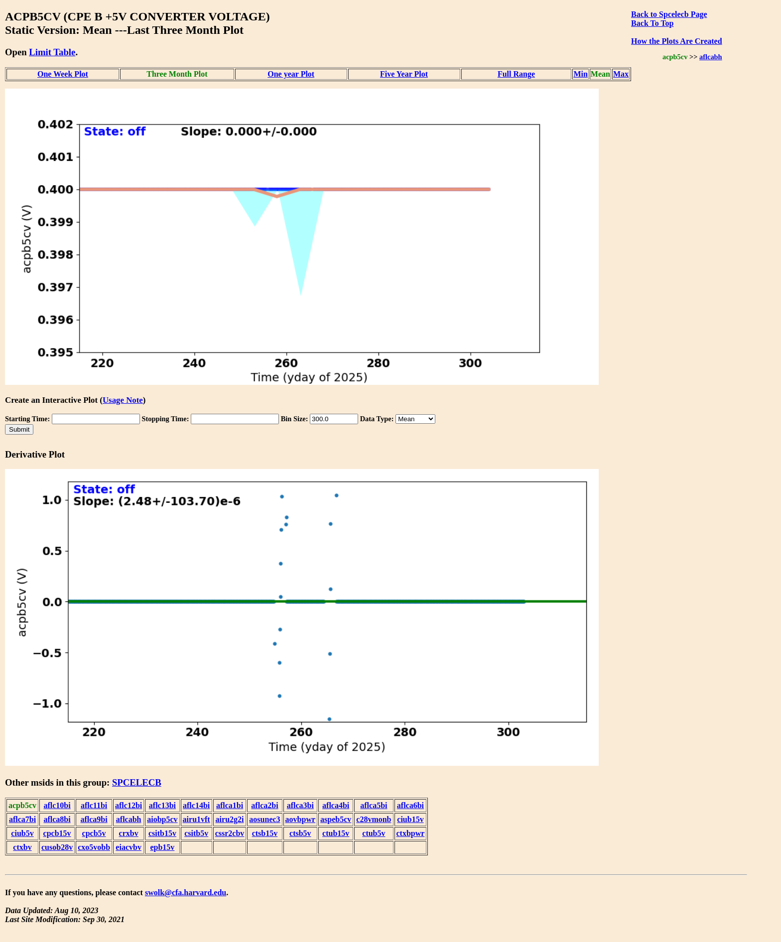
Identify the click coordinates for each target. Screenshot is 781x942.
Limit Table (52, 52)
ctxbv (22, 847)
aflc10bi (56, 805)
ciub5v (22, 833)
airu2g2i (230, 819)
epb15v (162, 847)
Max (621, 74)
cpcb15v (57, 833)
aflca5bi (373, 805)
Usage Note (123, 400)
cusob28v (57, 847)
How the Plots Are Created (676, 41)
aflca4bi (335, 805)
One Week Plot (62, 74)
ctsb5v (300, 833)
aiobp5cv (162, 819)
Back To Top (652, 23)
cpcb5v (94, 833)
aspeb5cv (335, 819)
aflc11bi (94, 805)
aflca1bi (229, 805)
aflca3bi (300, 805)
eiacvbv (128, 847)
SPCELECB (136, 782)
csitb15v (162, 833)
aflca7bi (22, 819)
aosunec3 (264, 819)
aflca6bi (410, 805)
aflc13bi (162, 805)
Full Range (516, 74)
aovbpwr (300, 819)
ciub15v (410, 819)
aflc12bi (128, 805)
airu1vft (196, 819)
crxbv (128, 833)
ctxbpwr (410, 833)
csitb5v (196, 833)
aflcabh (710, 57)
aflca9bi (93, 819)
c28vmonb (373, 819)
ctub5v (373, 833)
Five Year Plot (404, 74)
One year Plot (290, 74)
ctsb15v (265, 833)
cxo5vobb (94, 847)
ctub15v (335, 833)
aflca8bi (56, 819)
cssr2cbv (230, 833)
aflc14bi (196, 805)
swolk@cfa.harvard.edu (185, 892)
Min (580, 74)
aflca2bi (264, 805)
